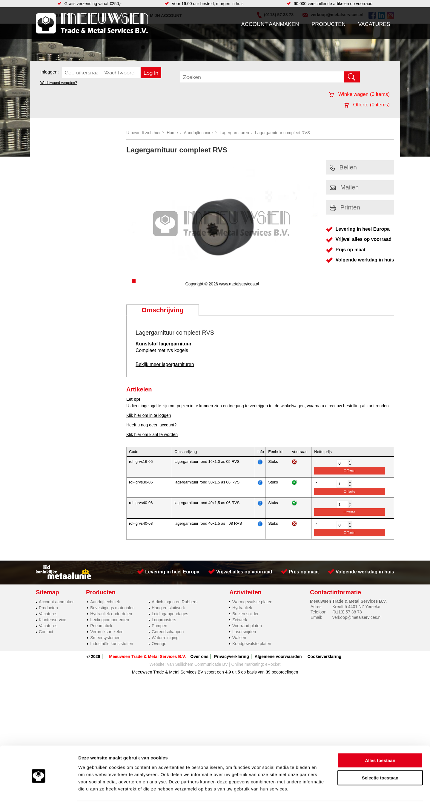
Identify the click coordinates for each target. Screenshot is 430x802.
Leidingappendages (170, 613)
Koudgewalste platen (251, 643)
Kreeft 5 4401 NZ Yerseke (356, 606)
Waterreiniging (165, 637)
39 (268, 672)
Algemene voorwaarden (278, 656)
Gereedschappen (168, 631)
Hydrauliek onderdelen (111, 613)
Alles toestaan (380, 737)
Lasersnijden (244, 631)
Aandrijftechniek (199, 132)
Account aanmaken (270, 24)
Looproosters (164, 619)
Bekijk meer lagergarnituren (165, 364)
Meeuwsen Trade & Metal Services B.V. (147, 656)
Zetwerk (239, 619)
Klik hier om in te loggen (148, 415)
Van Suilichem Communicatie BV (197, 664)
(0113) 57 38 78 (347, 612)
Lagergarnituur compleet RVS (282, 132)
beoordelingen (284, 672)
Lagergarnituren (234, 132)
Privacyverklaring (231, 656)
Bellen (343, 167)
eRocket (272, 664)
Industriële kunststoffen (111, 643)
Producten (328, 24)
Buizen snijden (245, 613)
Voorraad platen (247, 625)
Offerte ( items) (367, 105)
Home (172, 132)
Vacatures (374, 24)
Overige (159, 643)
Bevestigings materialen (112, 607)
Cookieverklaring (324, 656)
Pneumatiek (101, 625)
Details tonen (322, 790)
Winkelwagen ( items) (359, 94)
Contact (46, 631)
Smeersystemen (105, 637)
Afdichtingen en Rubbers (174, 601)
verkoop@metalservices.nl (356, 617)
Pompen (159, 625)
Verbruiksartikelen (106, 631)
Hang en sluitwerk (168, 607)
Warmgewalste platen (252, 601)
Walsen (239, 637)
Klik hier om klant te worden (152, 434)
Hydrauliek (242, 607)
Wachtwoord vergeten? (58, 83)
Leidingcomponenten (109, 619)
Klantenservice (52, 619)
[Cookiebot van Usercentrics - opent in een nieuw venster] (39, 790)
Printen (345, 207)
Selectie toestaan (380, 755)
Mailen (344, 187)
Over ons (199, 656)
